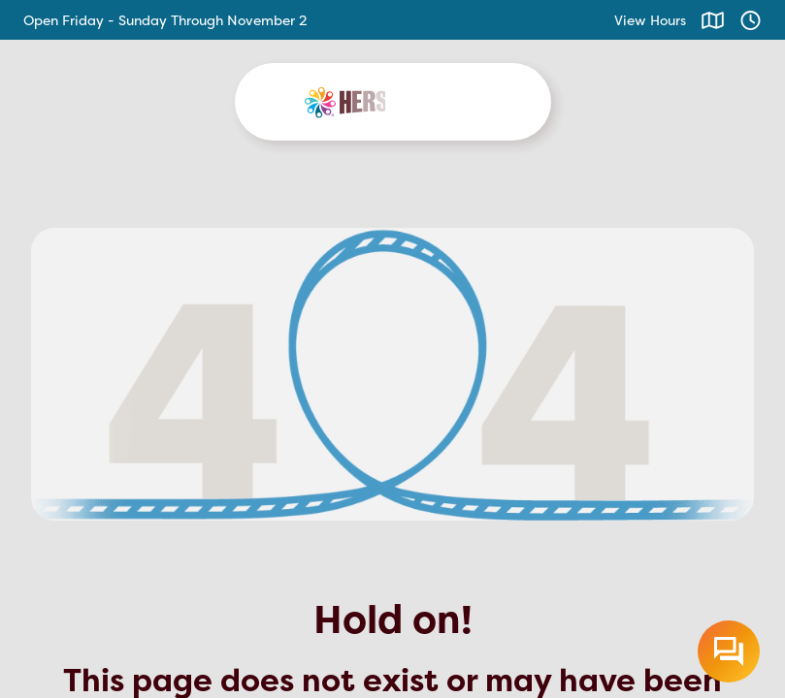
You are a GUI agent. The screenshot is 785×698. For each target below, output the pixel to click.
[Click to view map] (713, 20)
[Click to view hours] (750, 20)
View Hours (650, 20)
